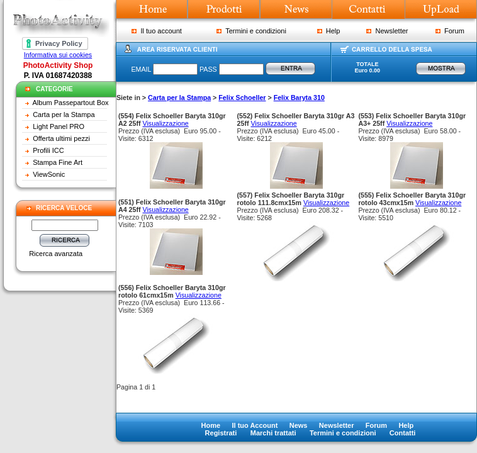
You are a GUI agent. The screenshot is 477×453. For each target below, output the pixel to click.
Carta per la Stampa (63, 114)
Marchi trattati (273, 433)
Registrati (221, 433)
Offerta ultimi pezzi (61, 138)
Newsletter (387, 31)
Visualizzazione (166, 123)
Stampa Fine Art (57, 162)
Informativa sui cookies (58, 55)
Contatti (403, 433)
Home (211, 425)
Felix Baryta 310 (299, 97)
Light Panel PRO (58, 126)
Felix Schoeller (242, 97)
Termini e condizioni (251, 31)
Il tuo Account (255, 425)
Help (328, 31)
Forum (449, 31)
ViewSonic (49, 174)
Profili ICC (48, 150)
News (298, 425)
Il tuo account (157, 31)
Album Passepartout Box (71, 102)
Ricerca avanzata (55, 253)
